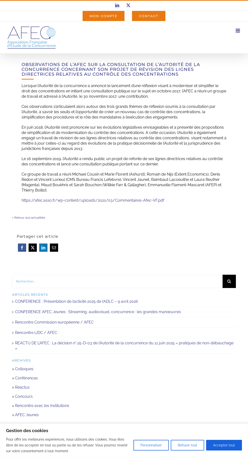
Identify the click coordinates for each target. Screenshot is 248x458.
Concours (24, 396)
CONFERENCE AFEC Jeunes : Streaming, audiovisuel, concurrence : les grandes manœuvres (98, 312)
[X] (32, 247)
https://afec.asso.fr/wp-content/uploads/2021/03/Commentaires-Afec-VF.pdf (93, 200)
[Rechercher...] (117, 281)
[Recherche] (229, 281)
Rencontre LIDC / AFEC (36, 332)
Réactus (22, 387)
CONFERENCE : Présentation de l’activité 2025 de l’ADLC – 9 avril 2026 (76, 301)
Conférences (26, 378)
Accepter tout (224, 445)
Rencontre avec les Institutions (42, 405)
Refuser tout (187, 445)
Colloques (24, 369)
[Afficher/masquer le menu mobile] (238, 30)
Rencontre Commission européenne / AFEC (54, 322)
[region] (124, 440)
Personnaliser (151, 445)
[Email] (54, 247)
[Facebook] (22, 247)
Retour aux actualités (29, 217)
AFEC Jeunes (26, 415)
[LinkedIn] (43, 247)
